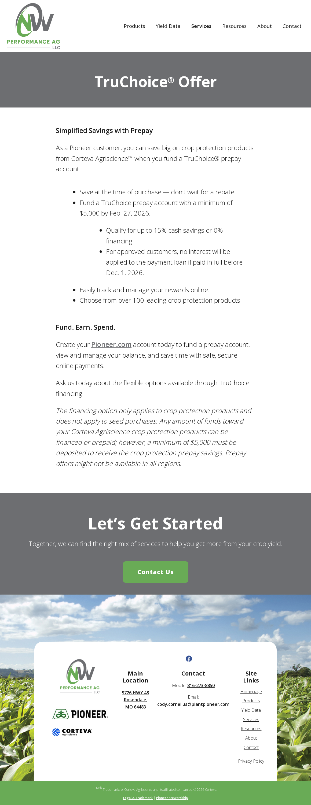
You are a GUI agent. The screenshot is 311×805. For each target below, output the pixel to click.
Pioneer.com (111, 344)
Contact (292, 26)
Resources (234, 26)
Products (134, 26)
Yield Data (168, 26)
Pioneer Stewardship (172, 798)
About (264, 26)
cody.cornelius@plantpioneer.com (193, 704)
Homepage (251, 691)
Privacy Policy (251, 761)
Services (201, 26)
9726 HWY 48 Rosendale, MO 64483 (135, 699)
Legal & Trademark (138, 798)
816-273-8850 (201, 685)
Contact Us (156, 572)
